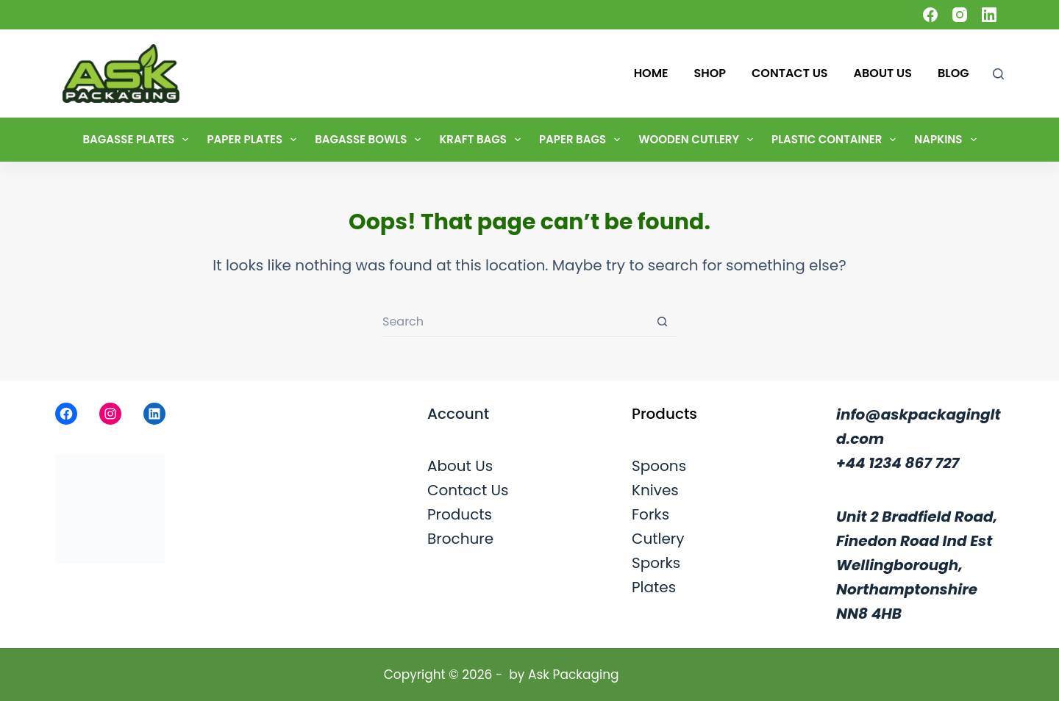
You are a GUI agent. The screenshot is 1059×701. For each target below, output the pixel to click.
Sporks (656, 563)
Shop (710, 73)
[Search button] (662, 322)
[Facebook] (930, 14)
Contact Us (790, 73)
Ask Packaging (573, 674)
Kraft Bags (483, 139)
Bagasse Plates (138, 139)
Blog (953, 73)
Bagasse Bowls (371, 139)
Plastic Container (836, 139)
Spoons (659, 466)
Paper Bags (582, 139)
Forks (650, 514)
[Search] (998, 73)
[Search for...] (514, 322)
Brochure (460, 538)
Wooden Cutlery (698, 139)
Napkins (948, 139)
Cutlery (658, 538)
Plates (654, 587)
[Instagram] (959, 14)
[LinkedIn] (989, 14)
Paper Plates (254, 139)
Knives (655, 490)
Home (651, 73)
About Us (883, 73)
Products (459, 514)
